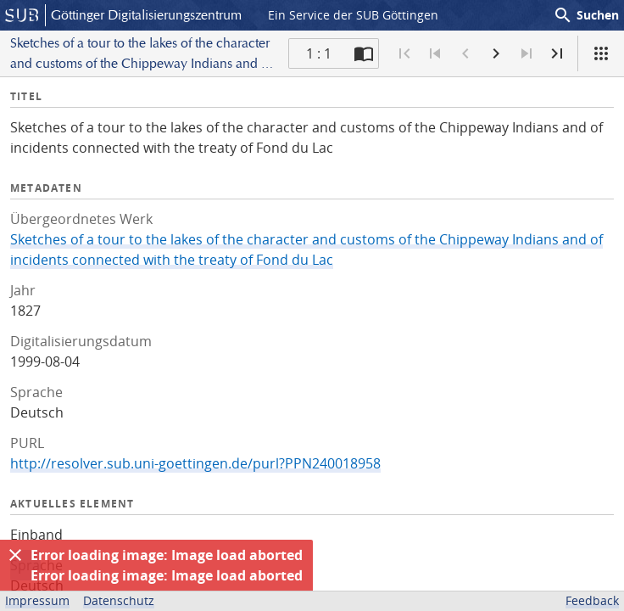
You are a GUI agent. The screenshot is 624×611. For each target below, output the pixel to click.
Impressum (37, 600)
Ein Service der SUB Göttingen (353, 15)
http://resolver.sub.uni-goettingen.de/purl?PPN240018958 (195, 463)
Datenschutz (118, 600)
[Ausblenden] (15, 555)
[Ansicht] (601, 53)
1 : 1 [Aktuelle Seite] (319, 53)
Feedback (592, 600)
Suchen (586, 15)
